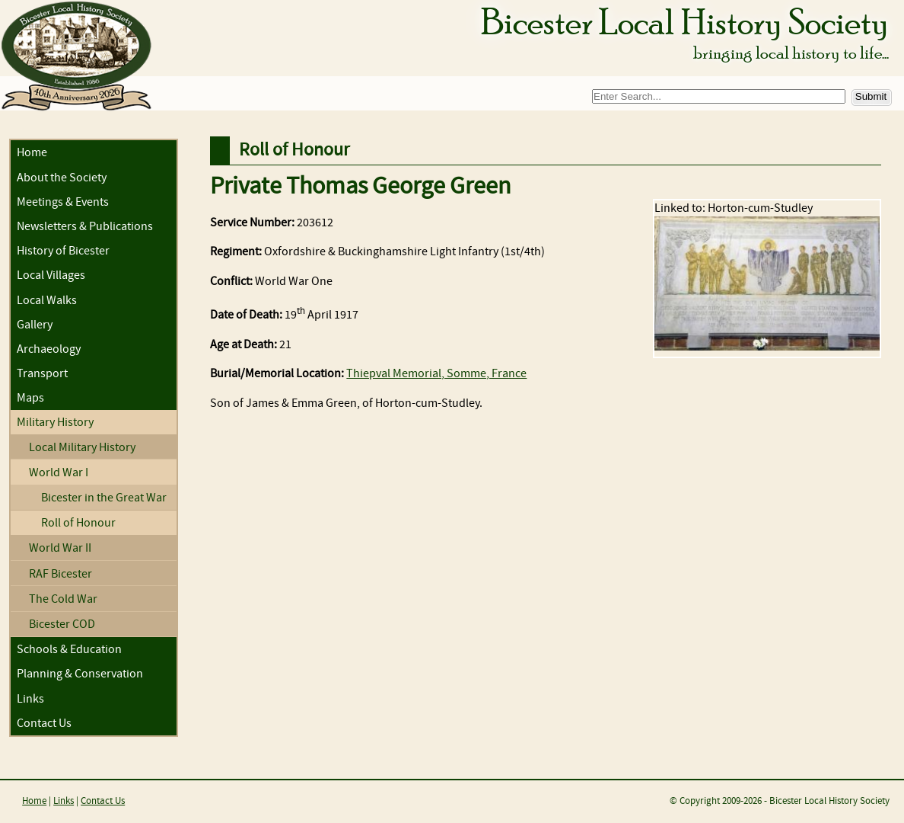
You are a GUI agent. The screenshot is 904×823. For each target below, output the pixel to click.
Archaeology (49, 349)
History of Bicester (63, 251)
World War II (60, 548)
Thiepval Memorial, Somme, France (436, 374)
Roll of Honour (78, 523)
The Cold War (63, 599)
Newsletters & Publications (85, 227)
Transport (42, 374)
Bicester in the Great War (104, 498)
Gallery (35, 325)
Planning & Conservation (80, 674)
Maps (30, 398)
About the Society (62, 178)
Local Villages (51, 275)
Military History (55, 423)
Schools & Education (69, 650)
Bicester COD (62, 624)
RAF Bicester (60, 574)
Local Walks (47, 301)
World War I (58, 473)
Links (30, 699)
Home (32, 153)
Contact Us (44, 724)
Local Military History (82, 448)
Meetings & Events (63, 202)
